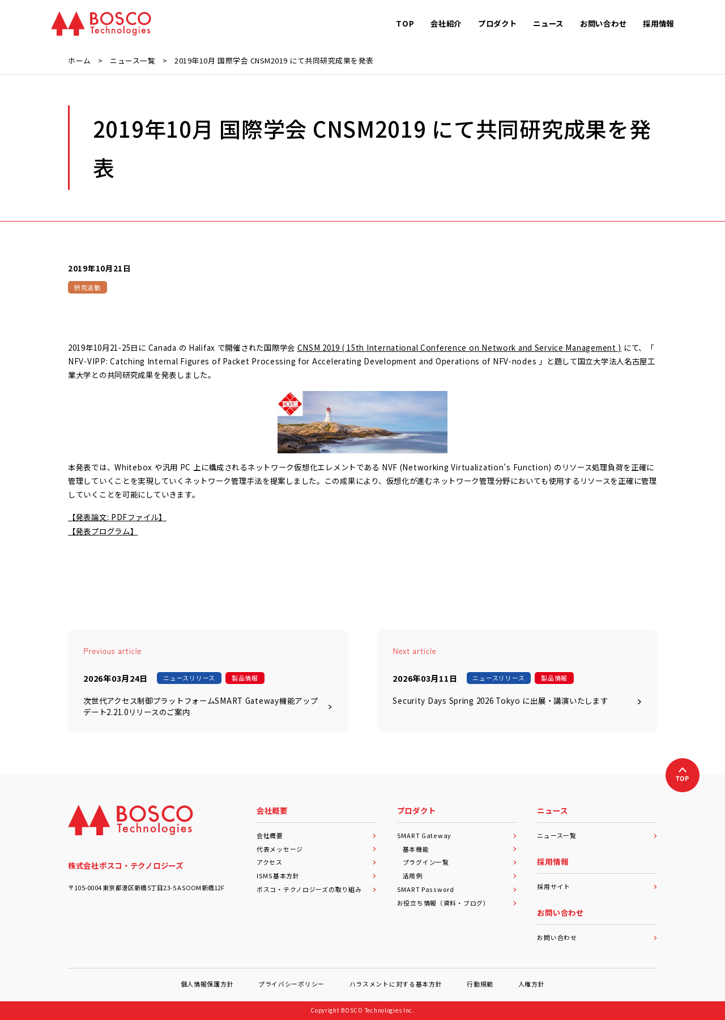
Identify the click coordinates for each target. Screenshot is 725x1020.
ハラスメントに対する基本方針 (395, 983)
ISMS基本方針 (317, 875)
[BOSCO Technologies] (101, 23)
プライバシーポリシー (291, 983)
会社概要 (317, 835)
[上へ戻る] (683, 775)
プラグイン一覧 (460, 861)
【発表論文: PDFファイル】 (117, 516)
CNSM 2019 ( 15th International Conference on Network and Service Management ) (459, 347)
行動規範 (480, 983)
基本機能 (460, 848)
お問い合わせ (597, 937)
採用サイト (597, 886)
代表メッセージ (317, 848)
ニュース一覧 (597, 835)
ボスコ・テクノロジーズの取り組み (317, 889)
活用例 (460, 875)
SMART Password (457, 889)
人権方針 (531, 983)
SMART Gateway (457, 835)
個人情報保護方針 (207, 983)
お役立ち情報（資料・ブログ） (457, 902)
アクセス (317, 861)
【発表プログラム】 (103, 531)
